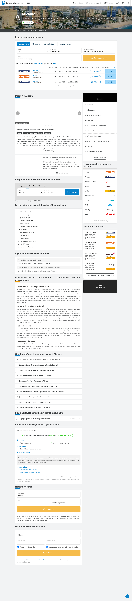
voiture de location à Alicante (39, 560)
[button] (30, 18)
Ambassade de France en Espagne (30, 472)
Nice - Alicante (90, 264)
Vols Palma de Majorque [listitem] (100, 115)
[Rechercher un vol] (99, 58)
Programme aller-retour (27, 186)
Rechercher (73, 192)
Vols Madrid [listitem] (100, 104)
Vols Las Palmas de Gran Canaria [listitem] (100, 125)
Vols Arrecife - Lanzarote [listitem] (100, 136)
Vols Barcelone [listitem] (100, 110)
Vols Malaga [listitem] (100, 120)
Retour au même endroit (28, 547)
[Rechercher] (48, 509)
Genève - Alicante (91, 243)
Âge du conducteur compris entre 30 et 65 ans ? (64, 547)
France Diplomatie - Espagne (28, 470)
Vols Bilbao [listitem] (100, 146)
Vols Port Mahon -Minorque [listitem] (100, 151)
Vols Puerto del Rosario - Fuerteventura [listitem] (100, 141)
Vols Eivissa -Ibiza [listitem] (100, 130)
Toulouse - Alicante (91, 232)
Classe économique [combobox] (65, 44)
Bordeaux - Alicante (91, 253)
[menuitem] (12, 3)
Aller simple (42, 186)
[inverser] (49, 50)
